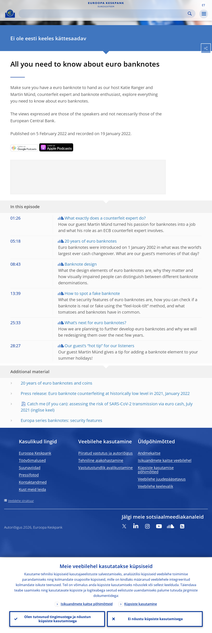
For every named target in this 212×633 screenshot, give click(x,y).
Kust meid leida (32, 489)
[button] (203, 5)
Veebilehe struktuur (21, 501)
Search (189, 13)
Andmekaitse (149, 453)
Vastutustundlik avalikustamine (105, 467)
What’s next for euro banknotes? (95, 322)
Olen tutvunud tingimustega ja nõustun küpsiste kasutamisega (57, 618)
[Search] (103, 13)
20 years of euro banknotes (91, 241)
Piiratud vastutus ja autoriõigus (105, 453)
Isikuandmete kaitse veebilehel (165, 460)
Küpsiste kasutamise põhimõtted (156, 469)
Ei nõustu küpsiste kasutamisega (155, 618)
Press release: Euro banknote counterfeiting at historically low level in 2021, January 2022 (105, 393)
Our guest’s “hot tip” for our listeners (99, 345)
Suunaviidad (29, 467)
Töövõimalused (32, 460)
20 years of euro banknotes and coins (56, 383)
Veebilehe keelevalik (155, 486)
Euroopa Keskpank (35, 453)
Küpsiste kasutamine (140, 603)
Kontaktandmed (33, 482)
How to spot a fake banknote (92, 293)
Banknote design (81, 264)
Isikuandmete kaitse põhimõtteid (87, 603)
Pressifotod (29, 474)
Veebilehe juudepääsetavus (162, 479)
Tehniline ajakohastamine (100, 460)
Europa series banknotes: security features (61, 420)
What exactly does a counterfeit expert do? (105, 218)
